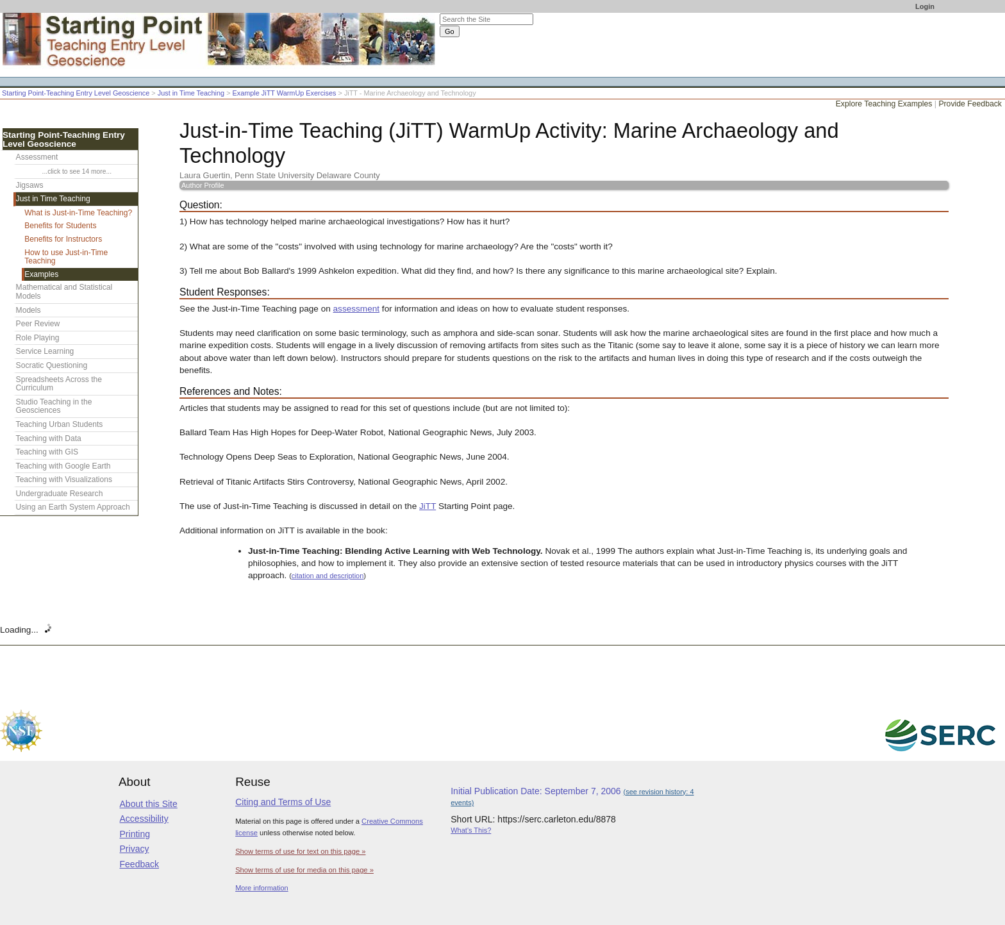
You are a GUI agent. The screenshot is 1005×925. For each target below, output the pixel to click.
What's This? (471, 830)
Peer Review (38, 323)
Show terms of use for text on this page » (300, 851)
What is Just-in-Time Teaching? (78, 212)
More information (261, 888)
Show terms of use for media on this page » (304, 870)
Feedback (139, 864)
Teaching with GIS (47, 451)
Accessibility (144, 818)
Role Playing (38, 337)
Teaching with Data (48, 438)
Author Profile (202, 185)
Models (28, 310)
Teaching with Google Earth (63, 466)
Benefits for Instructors (63, 239)
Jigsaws (30, 185)
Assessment (37, 157)
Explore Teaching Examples (884, 103)
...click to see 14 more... (77, 171)
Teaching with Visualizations (64, 479)
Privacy (134, 849)
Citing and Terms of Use (283, 802)
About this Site (149, 804)
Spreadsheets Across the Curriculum (59, 384)
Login (924, 6)
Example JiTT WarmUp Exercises (284, 93)
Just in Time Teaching (191, 93)
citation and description (328, 575)
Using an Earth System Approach (73, 507)
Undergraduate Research (59, 493)
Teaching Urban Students (59, 424)
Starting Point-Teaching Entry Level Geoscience (75, 93)
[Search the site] (486, 19)
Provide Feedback (970, 103)
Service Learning (45, 351)
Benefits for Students (60, 225)
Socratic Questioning (52, 365)
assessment (356, 308)
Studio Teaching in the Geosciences (54, 406)
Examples (41, 274)
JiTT (427, 506)
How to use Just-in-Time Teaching (66, 257)
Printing (135, 834)
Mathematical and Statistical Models (64, 292)
